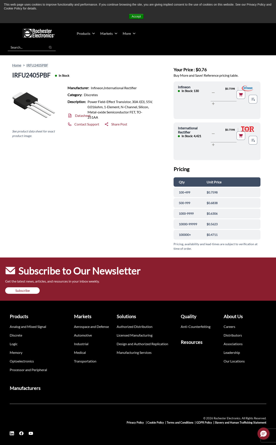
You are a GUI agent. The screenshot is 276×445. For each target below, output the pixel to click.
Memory (16, 352)
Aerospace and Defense (91, 326)
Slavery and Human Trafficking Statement (240, 422)
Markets (109, 33)
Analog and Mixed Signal (28, 326)
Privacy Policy (135, 422)
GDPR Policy (204, 422)
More (129, 33)
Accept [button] (136, 16)
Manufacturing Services (134, 352)
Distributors (233, 335)
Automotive (83, 335)
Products (86, 33)
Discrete (16, 335)
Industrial (81, 344)
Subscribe (22, 290)
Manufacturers (25, 388)
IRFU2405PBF (37, 65)
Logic (13, 344)
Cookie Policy (155, 422)
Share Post (119, 124)
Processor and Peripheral (28, 370)
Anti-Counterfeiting (195, 326)
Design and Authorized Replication (142, 344)
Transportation (85, 361)
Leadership (232, 352)
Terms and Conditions (180, 422)
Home (16, 65)
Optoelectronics (22, 361)
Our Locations (234, 361)
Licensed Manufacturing (134, 335)
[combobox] (24, 47)
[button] (263, 434)
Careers (229, 326)
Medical (80, 352)
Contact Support (86, 124)
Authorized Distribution (134, 326)
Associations (233, 344)
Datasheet (83, 115)
